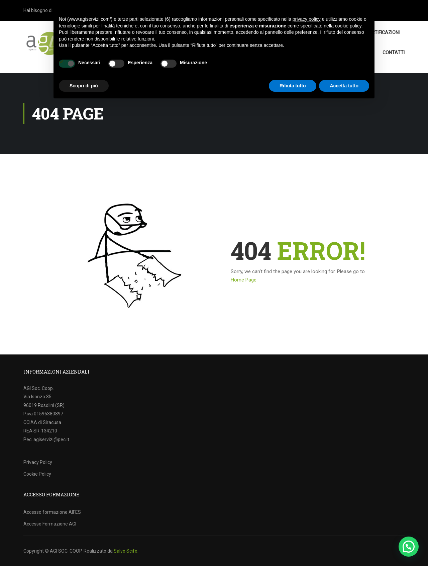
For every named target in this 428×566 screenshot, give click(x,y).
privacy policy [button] (307, 19)
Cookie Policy (37, 474)
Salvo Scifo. (126, 551)
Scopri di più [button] (84, 85)
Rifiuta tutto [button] (293, 85)
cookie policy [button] (348, 25)
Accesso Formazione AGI (49, 524)
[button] (409, 547)
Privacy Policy (37, 462)
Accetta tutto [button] (344, 85)
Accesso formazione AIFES (52, 512)
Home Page (243, 280)
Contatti (394, 52)
